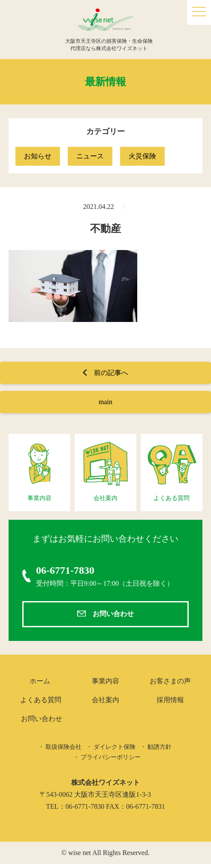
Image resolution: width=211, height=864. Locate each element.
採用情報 (170, 699)
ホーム (40, 681)
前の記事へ (111, 372)
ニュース (90, 156)
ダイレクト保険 (114, 747)
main (105, 401)
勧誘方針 (160, 747)
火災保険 (142, 156)
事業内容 (105, 681)
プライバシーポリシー (111, 757)
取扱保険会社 (63, 747)
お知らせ (37, 156)
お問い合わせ (113, 613)
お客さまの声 (170, 681)
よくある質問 (40, 699)
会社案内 (105, 699)
